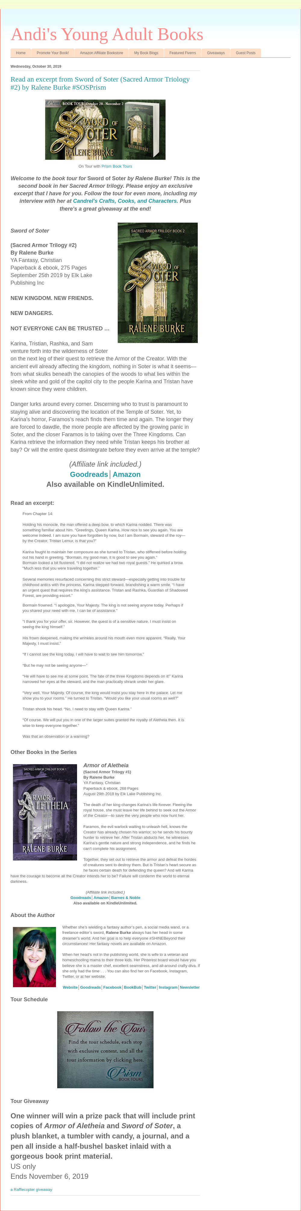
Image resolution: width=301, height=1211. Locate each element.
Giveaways (216, 53)
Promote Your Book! (53, 53)
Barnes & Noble (125, 897)
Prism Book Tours (116, 166)
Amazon (127, 474)
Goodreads (89, 474)
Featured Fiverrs (182, 53)
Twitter (150, 987)
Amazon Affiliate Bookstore (101, 53)
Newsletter (190, 987)
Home (21, 53)
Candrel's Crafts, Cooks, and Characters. (125, 201)
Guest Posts (246, 53)
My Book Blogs (146, 53)
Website (70, 987)
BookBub (132, 987)
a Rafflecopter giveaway (31, 1189)
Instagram (168, 987)
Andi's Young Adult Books (107, 34)
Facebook (112, 987)
